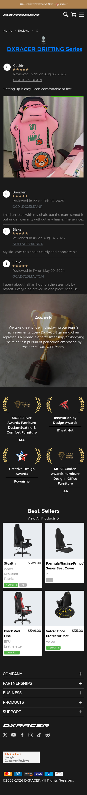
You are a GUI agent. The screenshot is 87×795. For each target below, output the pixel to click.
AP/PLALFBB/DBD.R (28, 244)
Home (7, 30)
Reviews (23, 30)
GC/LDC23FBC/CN (27, 80)
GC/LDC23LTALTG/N (28, 276)
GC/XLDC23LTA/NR (27, 207)
